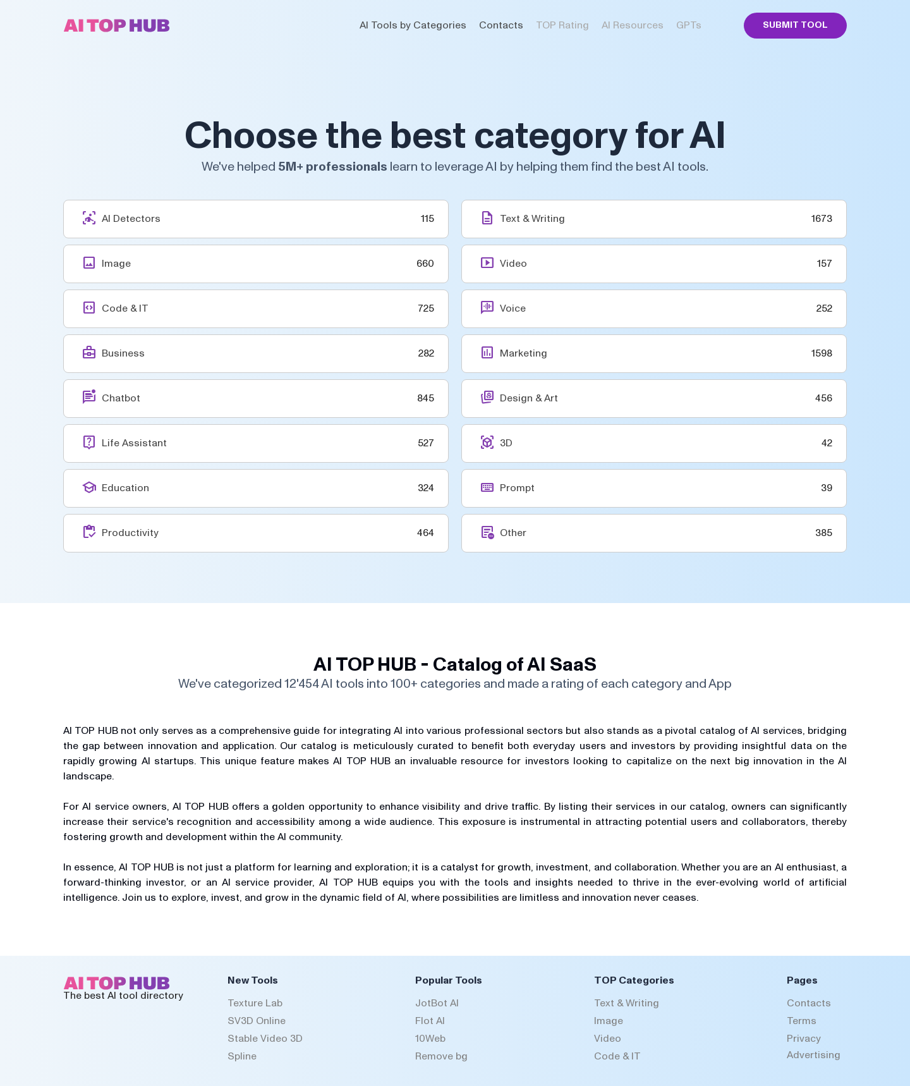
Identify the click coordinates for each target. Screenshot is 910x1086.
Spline (242, 1056)
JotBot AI (437, 1003)
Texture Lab (255, 1003)
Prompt (517, 488)
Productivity (130, 533)
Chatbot (121, 398)
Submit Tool (795, 25)
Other (513, 533)
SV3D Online (257, 1021)
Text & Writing (532, 219)
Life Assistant (134, 443)
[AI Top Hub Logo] (116, 29)
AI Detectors (131, 219)
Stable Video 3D (265, 1039)
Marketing (523, 353)
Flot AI (430, 1021)
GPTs (688, 25)
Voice (513, 308)
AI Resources (633, 25)
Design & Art (529, 398)
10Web (430, 1039)
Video (513, 264)
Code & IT (125, 308)
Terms (801, 1021)
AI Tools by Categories (413, 25)
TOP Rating (562, 25)
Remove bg (441, 1056)
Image (116, 264)
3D (506, 443)
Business (123, 353)
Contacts (501, 25)
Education (125, 488)
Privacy (804, 1039)
